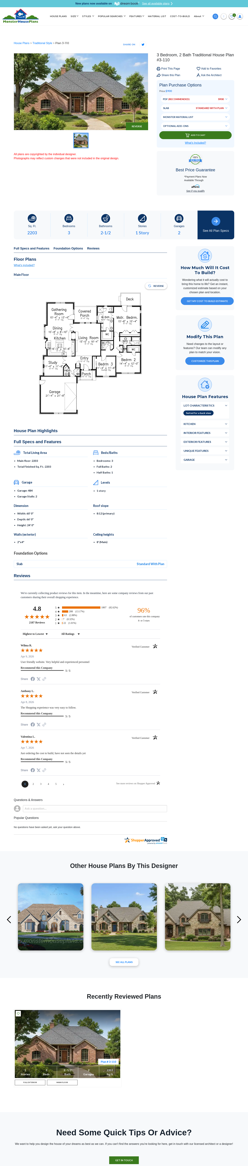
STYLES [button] (87, 16)
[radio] (90, 607)
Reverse (137, 126)
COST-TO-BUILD (180, 16)
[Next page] (63, 784)
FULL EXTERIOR (30, 1083)
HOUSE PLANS (58, 16)
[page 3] (41, 784)
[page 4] (48, 784)
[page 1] (25, 784)
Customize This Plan (205, 361)
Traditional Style (43, 43)
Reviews (93, 248)
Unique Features (196, 450)
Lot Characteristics (199, 405)
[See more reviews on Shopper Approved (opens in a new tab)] (44, 679)
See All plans (124, 962)
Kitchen (189, 423)
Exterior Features (197, 441)
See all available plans (157, 3)
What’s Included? (195, 142)
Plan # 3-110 (108, 1061)
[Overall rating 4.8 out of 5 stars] (37, 616)
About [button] (198, 16)
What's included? (24, 265)
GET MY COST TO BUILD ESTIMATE (207, 301)
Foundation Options (68, 248)
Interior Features (197, 432)
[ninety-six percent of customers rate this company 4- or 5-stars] (143, 614)
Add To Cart (195, 135)
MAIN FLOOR (62, 1083)
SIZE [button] (73, 16)
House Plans (22, 43)
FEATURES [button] (135, 16)
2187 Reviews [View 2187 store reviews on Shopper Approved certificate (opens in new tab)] (41, 622)
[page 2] (33, 784)
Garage (189, 459)
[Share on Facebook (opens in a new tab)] (33, 679)
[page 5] (56, 784)
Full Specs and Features (31, 248)
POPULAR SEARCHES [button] (110, 16)
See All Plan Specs (216, 224)
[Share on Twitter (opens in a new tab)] (39, 679)
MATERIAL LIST (157, 16)
